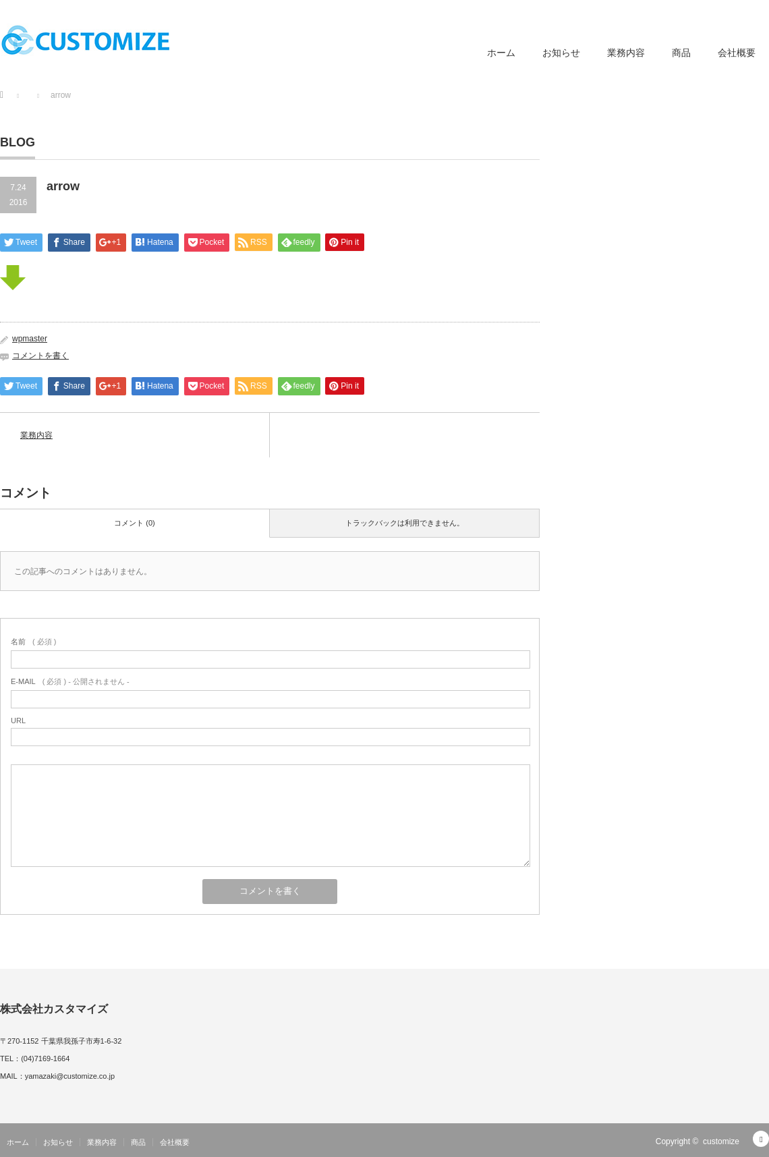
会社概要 (737, 52)
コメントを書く (40, 355)
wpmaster (29, 338)
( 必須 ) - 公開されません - (70, 681)
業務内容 (626, 52)
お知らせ (561, 52)
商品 (681, 52)
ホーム (501, 52)
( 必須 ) (33, 642)
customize (721, 1141)
